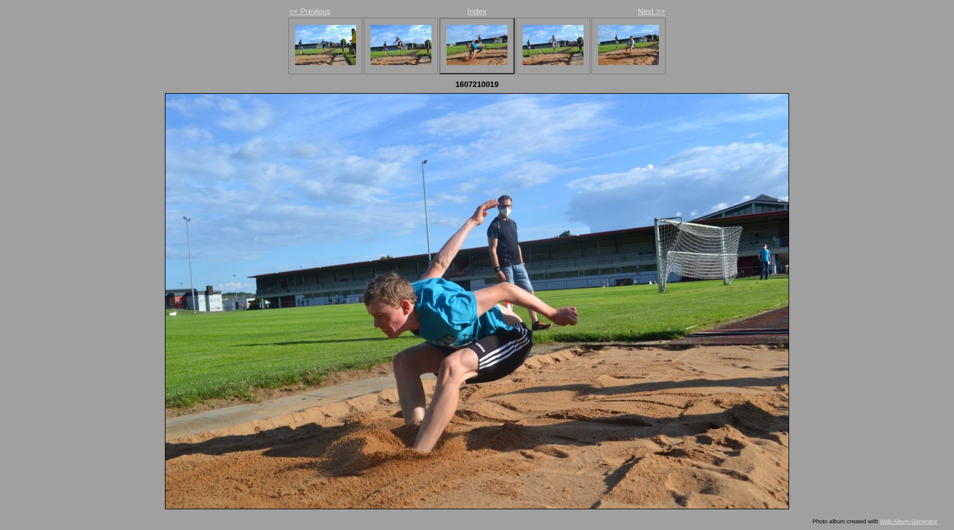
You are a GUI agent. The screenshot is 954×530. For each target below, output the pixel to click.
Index (476, 11)
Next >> (651, 11)
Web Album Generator (909, 521)
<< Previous (309, 11)
